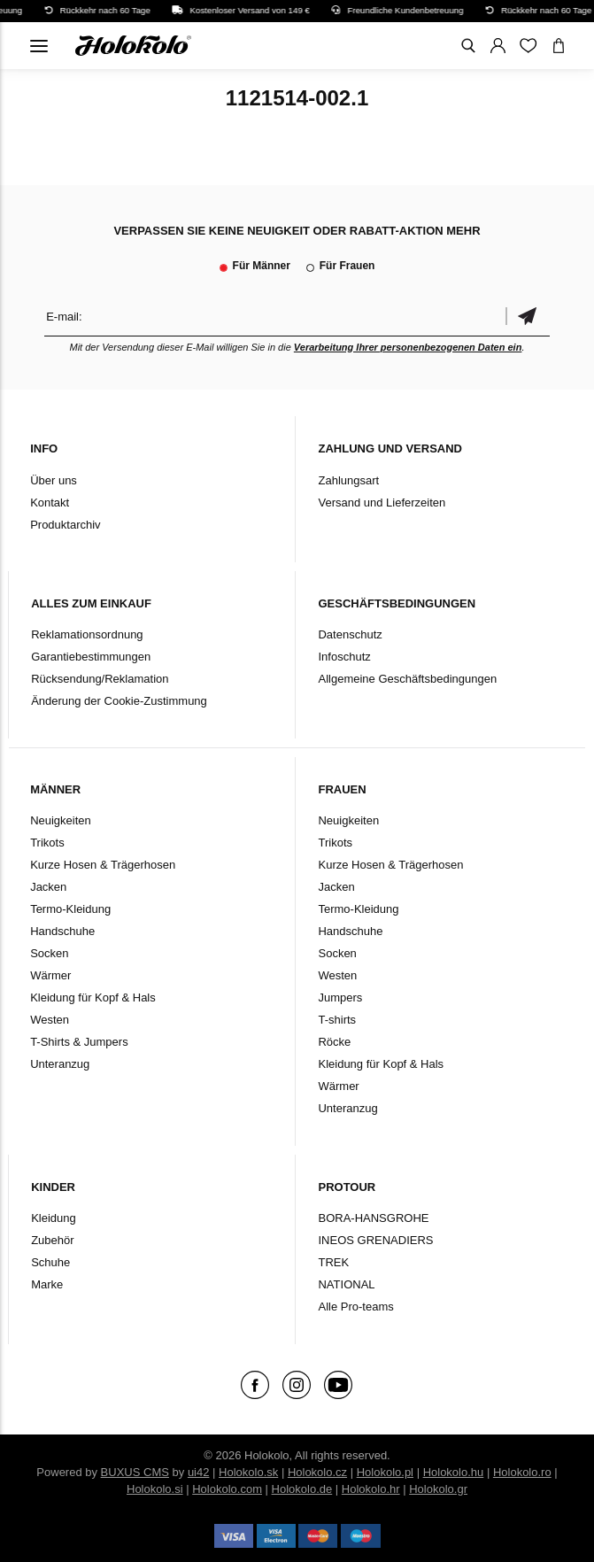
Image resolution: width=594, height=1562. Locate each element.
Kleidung (53, 1218)
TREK (333, 1262)
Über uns (53, 480)
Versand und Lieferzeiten (381, 502)
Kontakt (49, 502)
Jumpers (340, 997)
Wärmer (50, 975)
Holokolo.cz (317, 1472)
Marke (47, 1284)
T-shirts (337, 1019)
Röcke (334, 1041)
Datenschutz (350, 634)
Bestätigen (527, 316)
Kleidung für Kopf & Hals (93, 997)
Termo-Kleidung (70, 909)
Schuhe (50, 1262)
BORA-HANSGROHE (373, 1218)
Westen (49, 1019)
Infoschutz (344, 656)
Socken (49, 953)
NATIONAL (346, 1284)
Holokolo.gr (438, 1489)
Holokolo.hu (453, 1472)
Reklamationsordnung (87, 634)
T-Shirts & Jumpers (79, 1041)
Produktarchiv (65, 524)
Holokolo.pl (385, 1472)
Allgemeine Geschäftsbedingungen (407, 678)
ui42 (199, 1472)
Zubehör (52, 1240)
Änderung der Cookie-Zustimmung (119, 701)
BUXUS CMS (135, 1472)
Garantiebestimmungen (90, 656)
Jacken (48, 886)
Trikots (47, 842)
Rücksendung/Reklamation (99, 678)
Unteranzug (59, 1064)
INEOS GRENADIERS (375, 1240)
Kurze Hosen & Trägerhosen (102, 864)
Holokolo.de (302, 1489)
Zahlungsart (348, 480)
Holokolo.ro (522, 1472)
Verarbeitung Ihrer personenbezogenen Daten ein (408, 347)
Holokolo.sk (248, 1472)
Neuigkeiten (60, 820)
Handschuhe (62, 931)
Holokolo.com (227, 1489)
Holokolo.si (155, 1489)
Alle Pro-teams (355, 1306)
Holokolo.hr (371, 1489)
